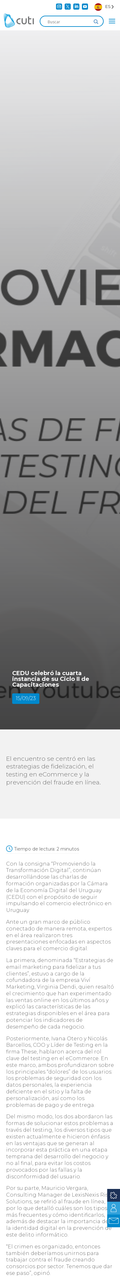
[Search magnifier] (96, 22)
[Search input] (69, 22)
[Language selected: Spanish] (104, 6)
